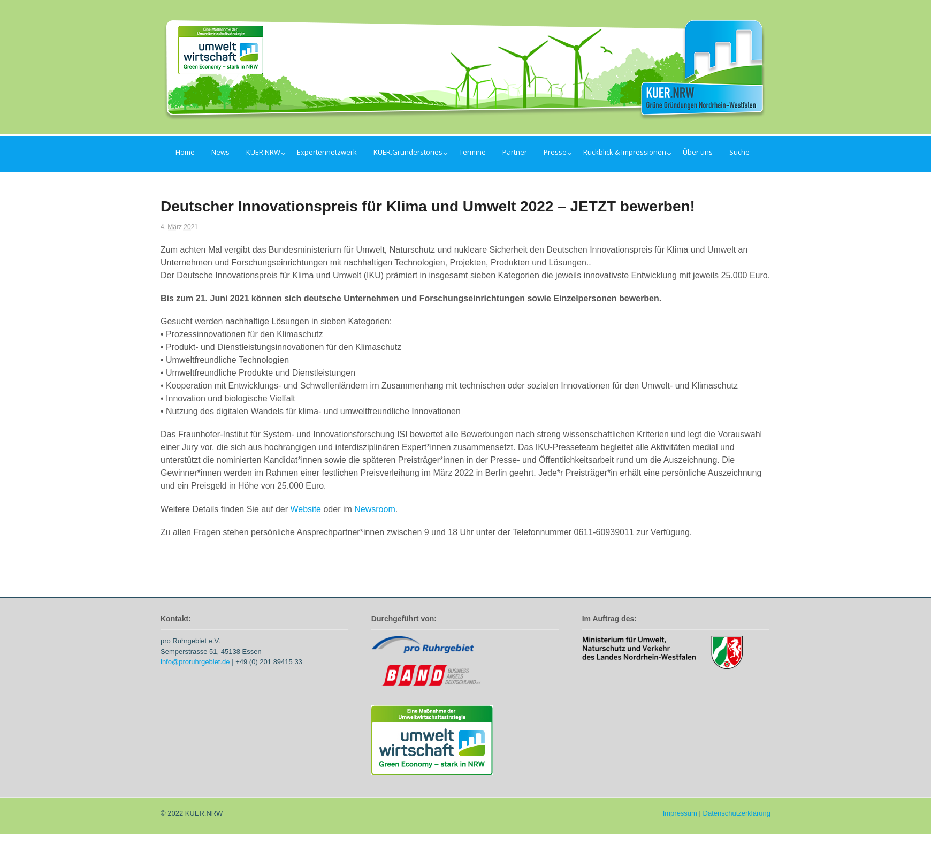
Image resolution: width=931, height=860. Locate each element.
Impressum (680, 813)
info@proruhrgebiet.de (195, 662)
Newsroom (374, 509)
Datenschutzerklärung (736, 813)
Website (306, 509)
